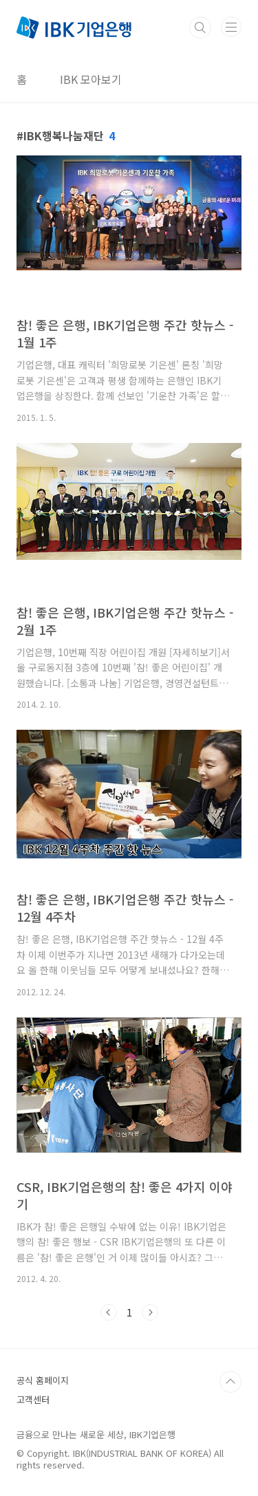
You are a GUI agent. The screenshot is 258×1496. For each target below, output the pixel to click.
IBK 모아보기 (91, 79)
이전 (108, 1312)
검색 (200, 27)
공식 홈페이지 (43, 1380)
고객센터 (33, 1399)
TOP (230, 1382)
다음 (150, 1312)
